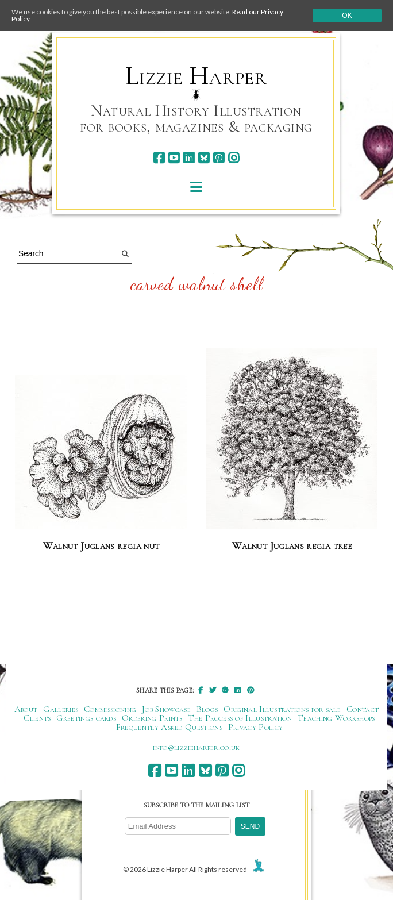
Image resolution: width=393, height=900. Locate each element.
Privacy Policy (255, 727)
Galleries (60, 709)
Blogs (207, 709)
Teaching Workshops (336, 718)
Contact (362, 709)
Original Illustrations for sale (282, 709)
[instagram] (233, 158)
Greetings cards (86, 718)
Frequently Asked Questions (169, 727)
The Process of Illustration (240, 718)
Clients (37, 718)
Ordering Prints (152, 718)
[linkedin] (188, 158)
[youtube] (173, 158)
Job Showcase (166, 709)
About (26, 709)
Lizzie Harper (196, 75)
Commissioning (110, 709)
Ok (347, 15)
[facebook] (158, 158)
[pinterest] (218, 158)
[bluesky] (203, 158)
